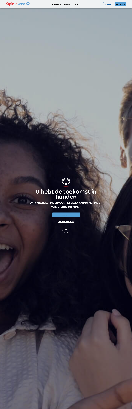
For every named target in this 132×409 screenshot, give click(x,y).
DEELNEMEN (120, 4)
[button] (66, 228)
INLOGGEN (108, 4)
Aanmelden (66, 215)
